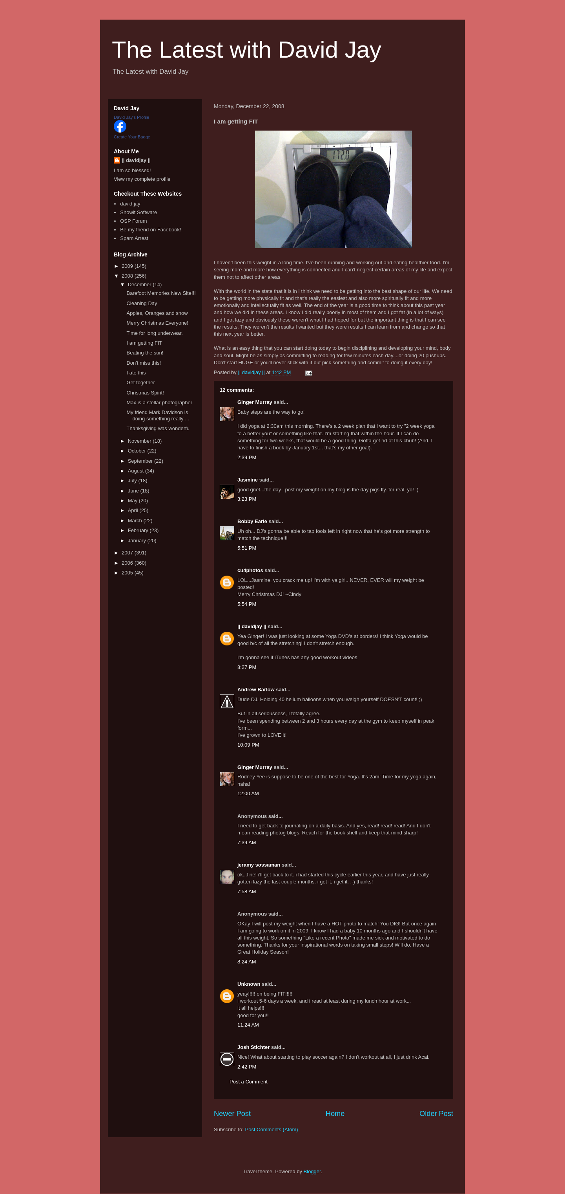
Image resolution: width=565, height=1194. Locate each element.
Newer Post (232, 1114)
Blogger (312, 1171)
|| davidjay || (251, 626)
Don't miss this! (143, 363)
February (139, 530)
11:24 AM (248, 1025)
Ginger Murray (254, 402)
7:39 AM (246, 842)
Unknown (249, 984)
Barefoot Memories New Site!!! (160, 293)
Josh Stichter (253, 1047)
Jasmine (247, 480)
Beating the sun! (144, 353)
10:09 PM (248, 745)
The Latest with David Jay (246, 49)
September (141, 461)
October (138, 451)
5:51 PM (246, 548)
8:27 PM (246, 667)
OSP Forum (133, 221)
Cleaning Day (141, 303)
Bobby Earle (252, 521)
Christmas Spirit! (145, 393)
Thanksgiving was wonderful (158, 428)
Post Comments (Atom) (271, 1129)
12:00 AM (248, 793)
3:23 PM (246, 499)
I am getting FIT (144, 343)
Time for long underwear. (154, 333)
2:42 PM (246, 1067)
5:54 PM (246, 604)
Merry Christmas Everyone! (157, 323)
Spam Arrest (134, 238)
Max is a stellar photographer (159, 402)
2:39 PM (246, 457)
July (133, 480)
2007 (128, 553)
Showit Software (138, 212)
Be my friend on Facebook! (150, 230)
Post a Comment (249, 1082)
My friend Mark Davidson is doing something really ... (157, 415)
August (136, 471)
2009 (128, 266)
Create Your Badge (132, 136)
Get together (140, 382)
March (136, 520)
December (140, 284)
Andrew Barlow (256, 689)
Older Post (436, 1114)
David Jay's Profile (131, 117)
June (134, 491)
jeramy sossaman (258, 865)
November (140, 441)
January (138, 540)
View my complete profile (142, 179)
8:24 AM (246, 962)
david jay (130, 204)
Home (335, 1114)
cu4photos (250, 570)
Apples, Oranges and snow (157, 313)
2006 (128, 563)
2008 (128, 276)
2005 (128, 573)
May (133, 500)
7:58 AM (246, 891)
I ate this (136, 373)
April (134, 510)
